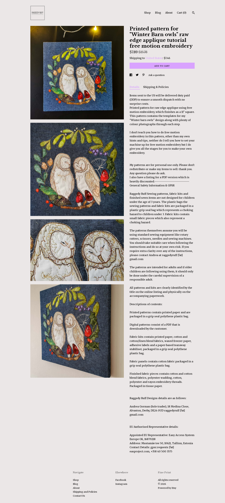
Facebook (120, 480)
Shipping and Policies (85, 491)
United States (153, 58)
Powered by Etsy (167, 488)
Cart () (181, 12)
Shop (147, 12)
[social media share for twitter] (137, 75)
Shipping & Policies (156, 87)
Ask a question (156, 75)
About (169, 12)
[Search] (193, 13)
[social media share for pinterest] (143, 75)
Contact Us (79, 495)
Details (135, 87)
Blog (158, 12)
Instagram (121, 484)
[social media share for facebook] (131, 75)
